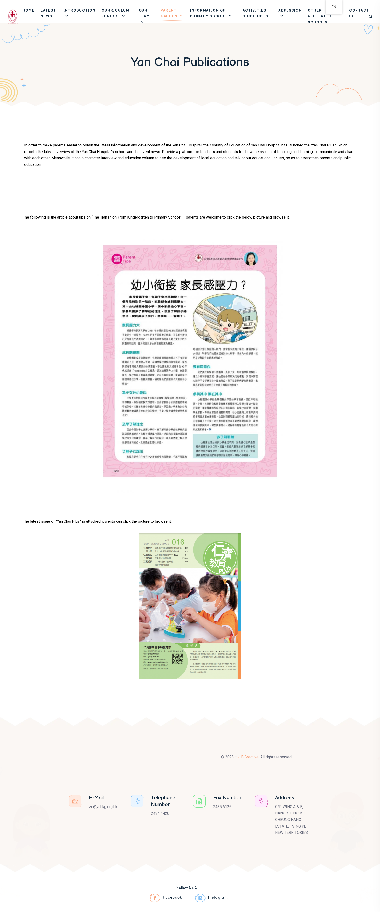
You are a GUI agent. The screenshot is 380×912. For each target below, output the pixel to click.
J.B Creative (248, 757)
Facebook (166, 898)
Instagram (211, 898)
